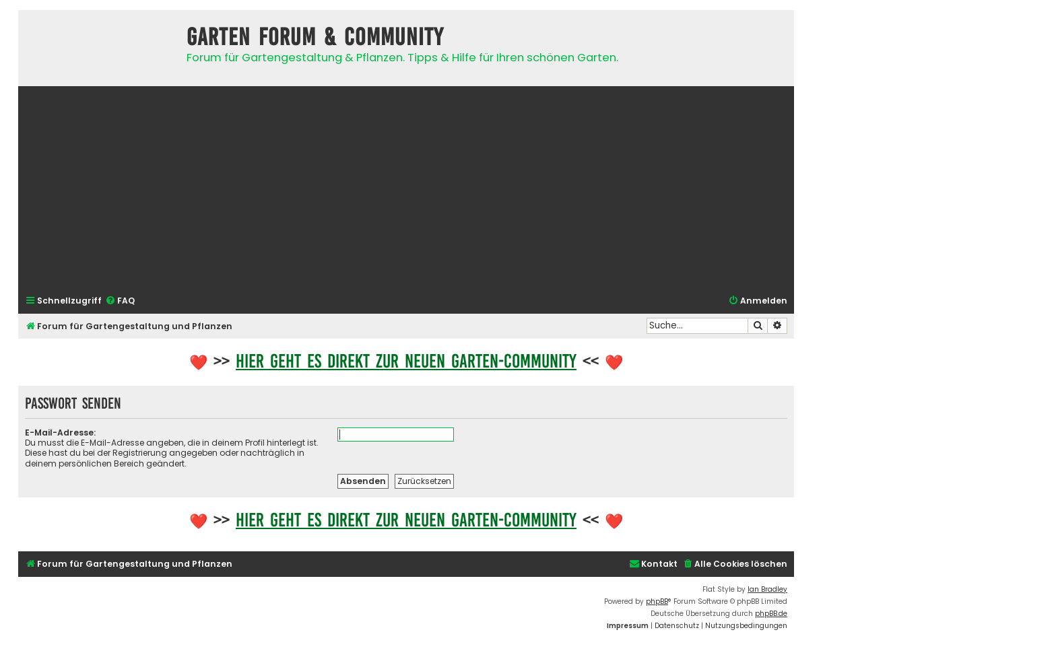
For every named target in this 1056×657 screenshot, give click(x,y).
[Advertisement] (406, 189)
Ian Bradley (767, 589)
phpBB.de (771, 614)
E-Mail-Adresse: (60, 432)
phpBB (657, 601)
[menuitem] (120, 301)
